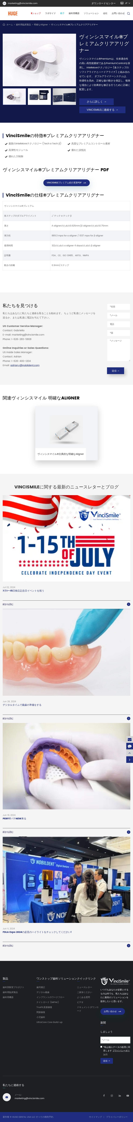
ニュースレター (84, 987)
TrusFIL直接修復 (44, 1007)
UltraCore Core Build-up (49, 1022)
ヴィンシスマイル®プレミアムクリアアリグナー (74, 24)
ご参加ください (84, 992)
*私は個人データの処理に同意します (116, 1050)
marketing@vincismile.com (20, 3)
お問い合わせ (118, 13)
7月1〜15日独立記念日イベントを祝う (23, 591)
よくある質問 (83, 997)
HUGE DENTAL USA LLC (23, 1117)
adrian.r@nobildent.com (24, 365)
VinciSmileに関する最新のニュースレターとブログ (66, 487)
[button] (73, 95)
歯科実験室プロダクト (13, 987)
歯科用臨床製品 (23, 24)
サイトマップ (95, 1117)
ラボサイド (50, 13)
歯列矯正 (40, 987)
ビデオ (80, 1002)
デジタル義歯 (42, 992)
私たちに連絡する (13, 1085)
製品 (5, 978)
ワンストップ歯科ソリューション (56, 978)
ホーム (9, 24)
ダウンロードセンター (103, 3)
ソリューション (91, 13)
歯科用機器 (74, 13)
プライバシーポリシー (117, 1117)
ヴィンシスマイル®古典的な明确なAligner (60, 454)
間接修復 (40, 1012)
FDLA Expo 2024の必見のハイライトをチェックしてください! (37, 932)
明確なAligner (41, 24)
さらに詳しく (96, 102)
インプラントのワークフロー (50, 997)
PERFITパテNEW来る (14, 819)
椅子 (62, 13)
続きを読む (66, 604)
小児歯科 (40, 1017)
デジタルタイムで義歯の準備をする (22, 705)
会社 (105, 13)
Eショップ (36, 13)
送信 (115, 371)
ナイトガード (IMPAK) (47, 1002)
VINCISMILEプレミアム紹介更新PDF (66, 183)
